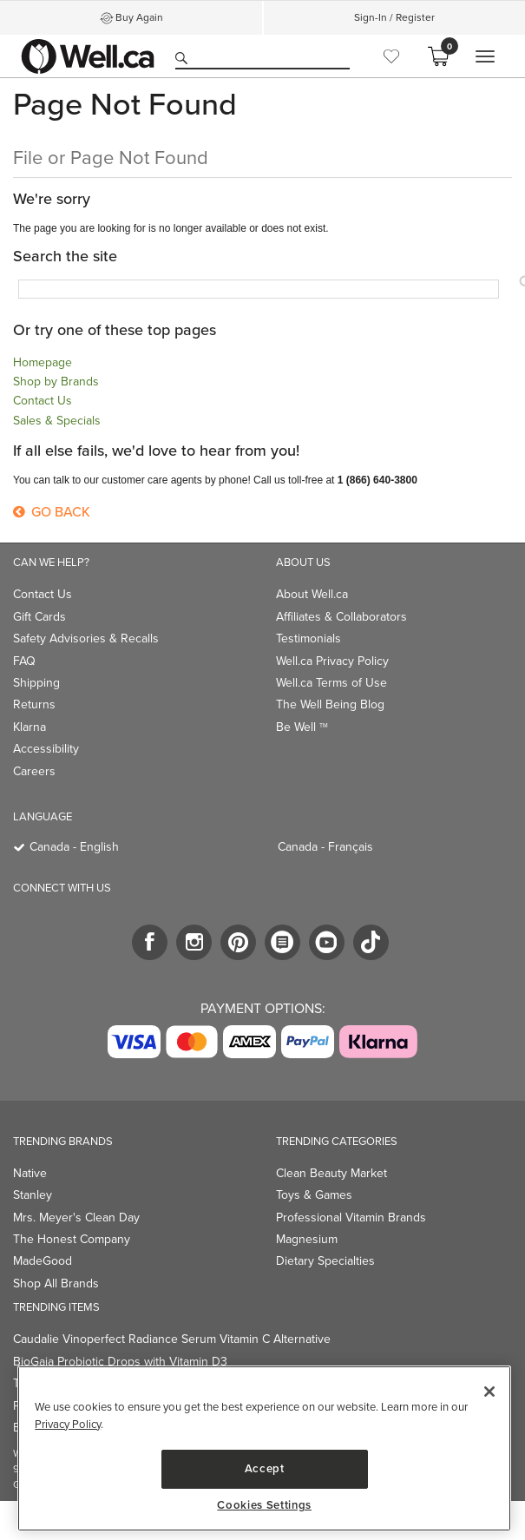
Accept (265, 1468)
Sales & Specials (57, 420)
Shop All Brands (56, 1283)
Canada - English (74, 847)
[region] (264, 1448)
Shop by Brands (56, 381)
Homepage (42, 362)
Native (30, 1173)
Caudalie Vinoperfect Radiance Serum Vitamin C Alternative (172, 1339)
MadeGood (42, 1261)
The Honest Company (71, 1239)
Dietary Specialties (325, 1261)
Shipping (36, 683)
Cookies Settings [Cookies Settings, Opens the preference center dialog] (264, 1505)
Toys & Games (314, 1195)
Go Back (51, 512)
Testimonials (308, 638)
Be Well (302, 727)
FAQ (24, 661)
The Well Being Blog (330, 704)
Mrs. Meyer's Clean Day (76, 1217)
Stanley (32, 1195)
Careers (34, 771)
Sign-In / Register (394, 17)
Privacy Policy (68, 1424)
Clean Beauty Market (331, 1173)
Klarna (29, 727)
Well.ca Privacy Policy (332, 661)
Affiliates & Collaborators (341, 617)
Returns (34, 704)
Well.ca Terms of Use (331, 683)
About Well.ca (312, 594)
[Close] (489, 1391)
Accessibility (46, 749)
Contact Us (42, 401)
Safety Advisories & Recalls (86, 638)
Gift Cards (39, 617)
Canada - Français (325, 847)
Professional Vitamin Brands (351, 1217)
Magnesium (307, 1239)
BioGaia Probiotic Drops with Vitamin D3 (120, 1361)
